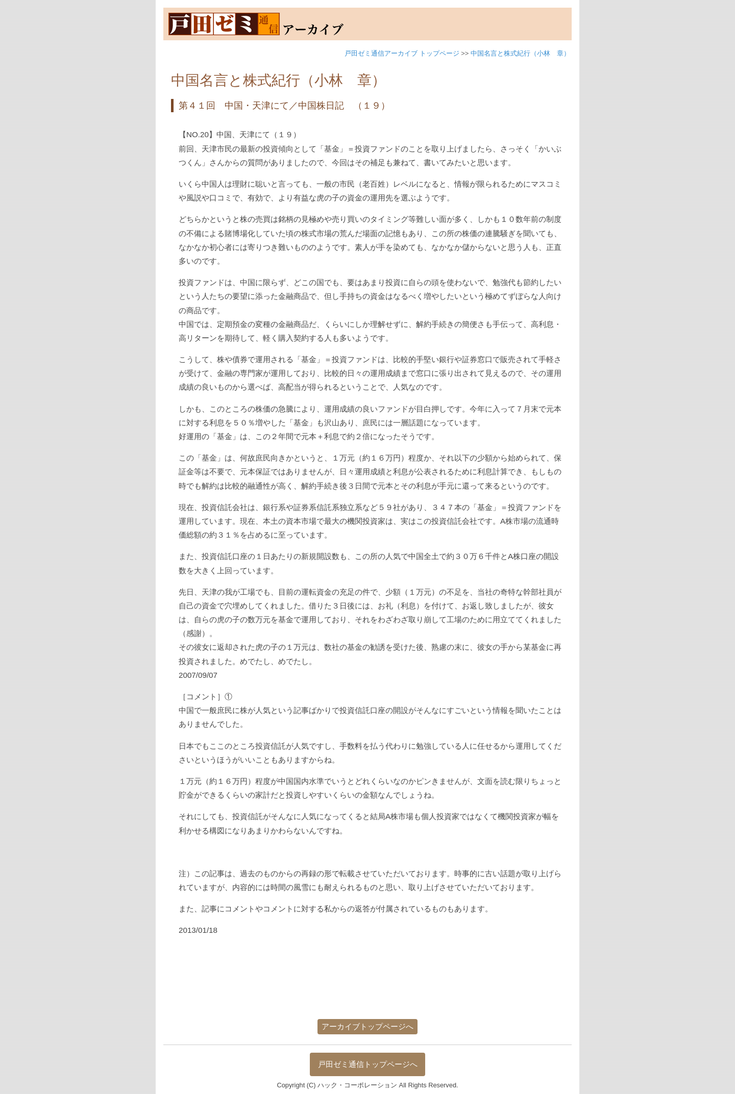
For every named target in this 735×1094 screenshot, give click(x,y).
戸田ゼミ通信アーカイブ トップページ (402, 53)
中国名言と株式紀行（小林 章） (520, 53)
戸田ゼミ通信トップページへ (368, 1064)
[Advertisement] (367, 983)
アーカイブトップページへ (367, 1026)
